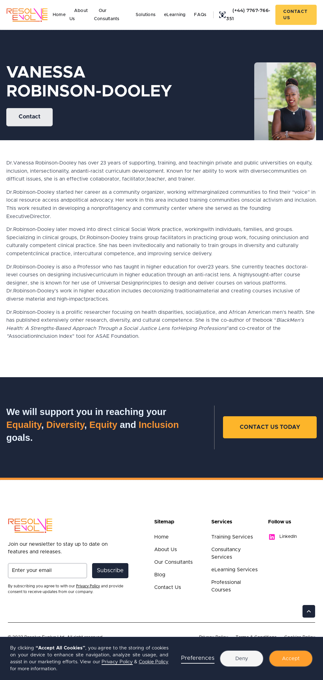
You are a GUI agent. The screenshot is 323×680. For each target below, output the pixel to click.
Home (59, 15)
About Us (165, 549)
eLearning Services (234, 569)
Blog (159, 574)
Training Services (232, 536)
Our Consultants (107, 15)
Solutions (146, 15)
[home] (27, 15)
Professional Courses (226, 586)
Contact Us (295, 14)
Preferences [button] (197, 658)
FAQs (200, 15)
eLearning (174, 15)
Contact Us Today (270, 427)
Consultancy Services (226, 553)
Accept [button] (291, 658)
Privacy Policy (117, 662)
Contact (29, 117)
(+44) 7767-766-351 (248, 14)
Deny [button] (241, 658)
